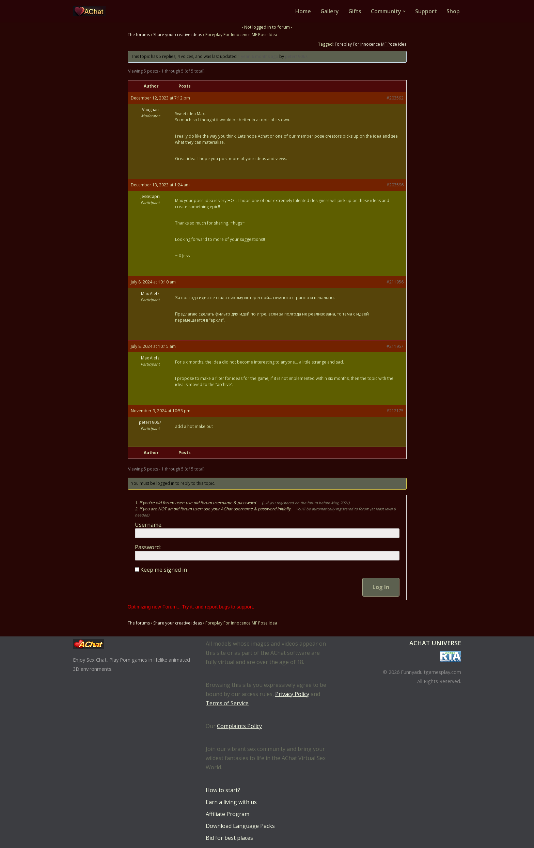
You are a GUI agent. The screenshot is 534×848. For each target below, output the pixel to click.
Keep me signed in (163, 570)
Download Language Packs (240, 826)
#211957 (395, 346)
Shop (453, 11)
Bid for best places (229, 838)
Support (426, 11)
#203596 (395, 185)
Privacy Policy (292, 694)
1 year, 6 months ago (258, 56)
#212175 (395, 411)
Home (302, 11)
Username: (148, 525)
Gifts (354, 11)
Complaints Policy (239, 726)
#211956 (395, 282)
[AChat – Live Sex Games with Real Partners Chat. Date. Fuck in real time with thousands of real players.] (91, 11)
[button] (404, 11)
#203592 (395, 98)
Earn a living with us (231, 802)
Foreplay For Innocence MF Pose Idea (371, 44)
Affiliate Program (227, 814)
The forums (139, 34)
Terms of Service (227, 703)
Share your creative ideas (177, 34)
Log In (381, 587)
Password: (148, 547)
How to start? (223, 790)
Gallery (329, 11)
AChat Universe (435, 643)
